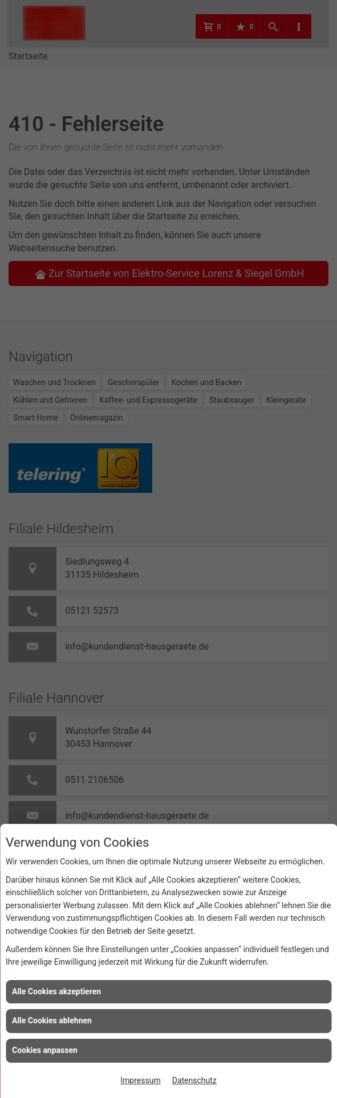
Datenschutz (194, 1080)
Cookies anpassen (45, 1050)
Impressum (140, 1080)
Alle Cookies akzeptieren (56, 991)
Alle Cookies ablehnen (52, 1020)
